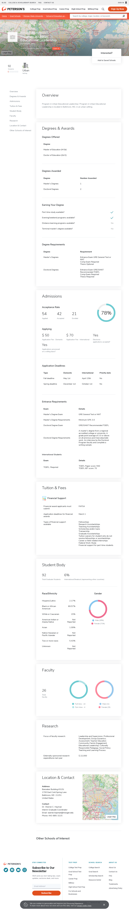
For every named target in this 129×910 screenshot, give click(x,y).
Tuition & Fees (16, 106)
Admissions (15, 101)
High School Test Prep (77, 887)
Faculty (13, 116)
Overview (14, 91)
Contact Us (113, 872)
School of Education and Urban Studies (62, 16)
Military (71, 883)
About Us (112, 867)
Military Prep (93, 9)
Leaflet (99, 20)
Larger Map (7, 53)
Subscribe (46, 893)
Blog (4, 3)
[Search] (103, 9)
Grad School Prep (50, 9)
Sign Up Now (117, 9)
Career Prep (64, 9)
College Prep (35, 9)
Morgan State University (33, 16)
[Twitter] (6, 870)
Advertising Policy (115, 888)
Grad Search (93, 872)
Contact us (49, 3)
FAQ (39, 3)
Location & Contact (18, 125)
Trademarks (113, 884)
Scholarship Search (96, 876)
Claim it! (56, 48)
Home (4, 16)
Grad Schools (15, 16)
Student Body (15, 111)
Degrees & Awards (18, 96)
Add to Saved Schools (107, 60)
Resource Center (95, 880)
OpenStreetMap (112, 20)
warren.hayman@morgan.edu (60, 812)
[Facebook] (12, 870)
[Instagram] (24, 870)
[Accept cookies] (102, 904)
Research (14, 120)
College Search (94, 867)
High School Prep (78, 9)
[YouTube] (18, 870)
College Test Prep (75, 867)
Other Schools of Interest (20, 130)
